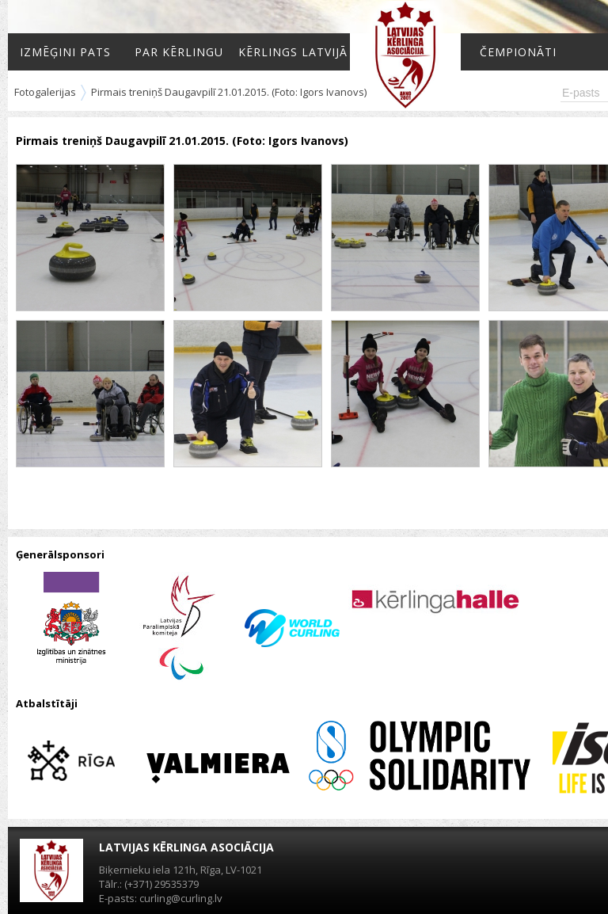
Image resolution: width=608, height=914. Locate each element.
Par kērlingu (179, 51)
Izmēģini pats (65, 51)
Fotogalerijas (45, 92)
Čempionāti (518, 51)
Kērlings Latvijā (293, 51)
